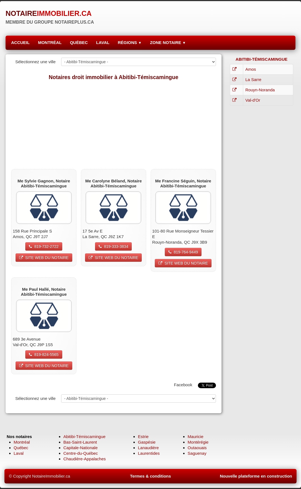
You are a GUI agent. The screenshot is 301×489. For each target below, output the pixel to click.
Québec (21, 447)
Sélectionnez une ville (35, 61)
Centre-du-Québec (80, 453)
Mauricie (195, 436)
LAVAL (103, 42)
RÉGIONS (130, 42)
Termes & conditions (150, 476)
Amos (250, 69)
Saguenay (197, 453)
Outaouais (197, 447)
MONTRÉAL (50, 42)
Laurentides (149, 453)
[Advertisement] (113, 124)
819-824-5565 (43, 354)
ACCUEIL (20, 42)
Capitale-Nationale (80, 447)
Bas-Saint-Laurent (80, 442)
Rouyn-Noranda (260, 89)
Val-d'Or (252, 100)
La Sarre (253, 79)
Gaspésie (146, 442)
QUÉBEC (79, 42)
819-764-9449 (183, 252)
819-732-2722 (43, 246)
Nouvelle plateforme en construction (256, 476)
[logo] (50, 15)
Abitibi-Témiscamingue (84, 436)
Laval (19, 453)
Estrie (143, 436)
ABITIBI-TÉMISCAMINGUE (262, 59)
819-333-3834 (113, 246)
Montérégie (198, 442)
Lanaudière (148, 447)
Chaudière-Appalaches (84, 458)
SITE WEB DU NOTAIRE (44, 257)
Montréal (22, 442)
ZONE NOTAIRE (168, 42)
